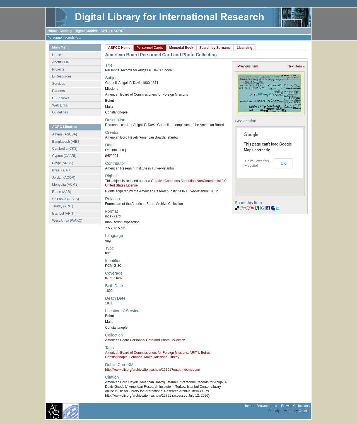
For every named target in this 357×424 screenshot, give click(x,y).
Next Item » (296, 66)
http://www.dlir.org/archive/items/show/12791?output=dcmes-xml (153, 370)
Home (52, 31)
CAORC (117, 31)
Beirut (205, 353)
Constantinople (116, 357)
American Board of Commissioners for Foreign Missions (146, 353)
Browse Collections (295, 406)
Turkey (174, 357)
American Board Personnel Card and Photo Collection (145, 340)
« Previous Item (246, 66)
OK (283, 163)
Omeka (304, 411)
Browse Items (267, 406)
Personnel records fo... (64, 38)
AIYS (104, 31)
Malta (148, 357)
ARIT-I (194, 353)
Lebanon (136, 357)
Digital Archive (86, 31)
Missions (160, 357)
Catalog (65, 31)
